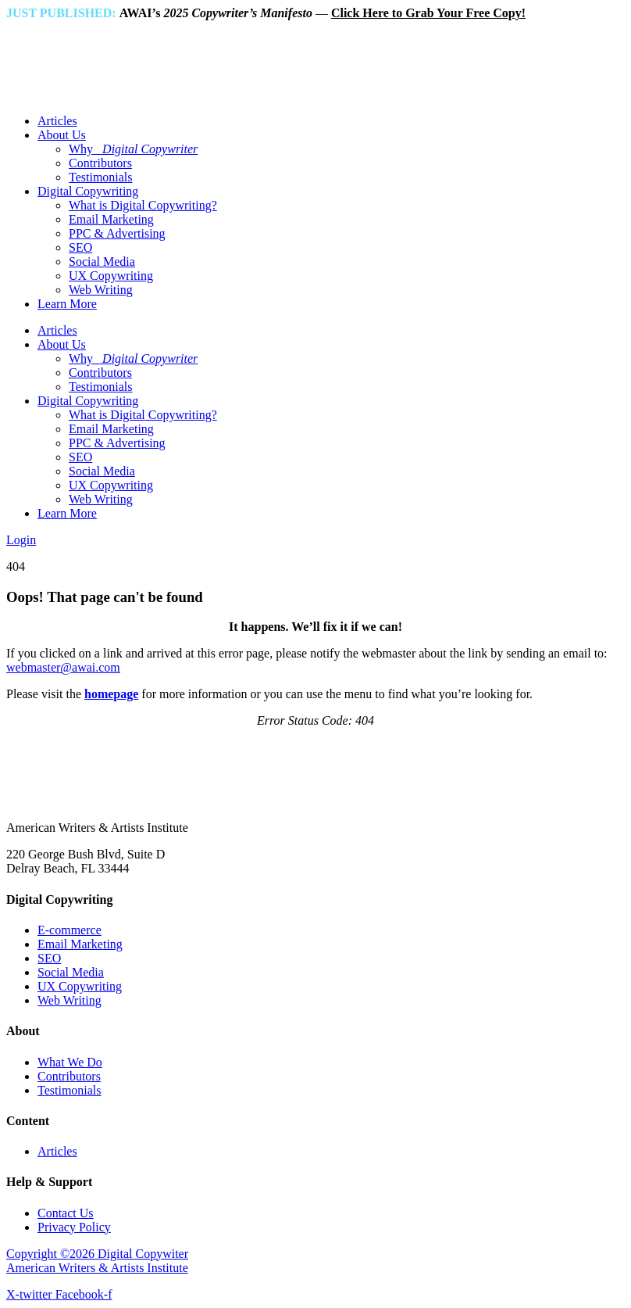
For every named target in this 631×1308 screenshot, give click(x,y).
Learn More (67, 303)
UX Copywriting (111, 275)
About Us (61, 135)
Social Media (102, 261)
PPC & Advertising (117, 233)
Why (133, 149)
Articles (57, 120)
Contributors (100, 163)
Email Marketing (111, 219)
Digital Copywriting (87, 191)
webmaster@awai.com (63, 667)
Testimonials (101, 177)
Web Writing (101, 289)
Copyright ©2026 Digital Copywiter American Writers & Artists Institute (97, 1260)
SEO (80, 247)
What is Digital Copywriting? (143, 205)
